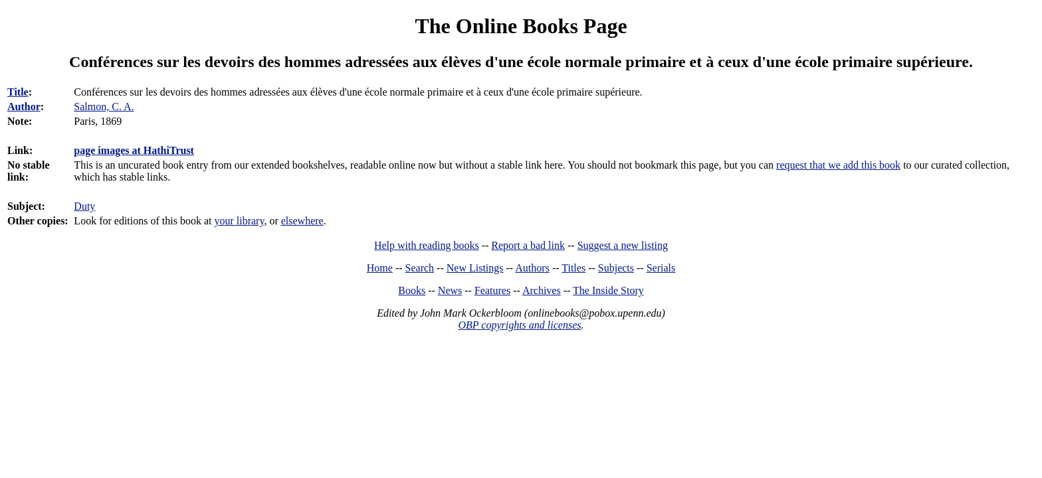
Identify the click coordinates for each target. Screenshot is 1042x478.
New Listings (475, 268)
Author (24, 106)
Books (411, 290)
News (450, 290)
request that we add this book (838, 165)
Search (420, 268)
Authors (532, 268)
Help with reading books (426, 245)
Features (492, 290)
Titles (573, 268)
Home (380, 268)
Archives (541, 290)
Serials (661, 268)
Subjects (616, 268)
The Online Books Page (521, 26)
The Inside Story (608, 290)
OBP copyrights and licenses (519, 325)
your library (239, 220)
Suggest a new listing (622, 245)
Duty (84, 206)
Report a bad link (528, 245)
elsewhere (302, 220)
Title (18, 92)
